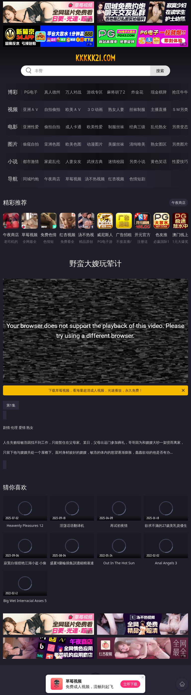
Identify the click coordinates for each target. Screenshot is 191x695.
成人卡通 (73, 126)
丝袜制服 (137, 109)
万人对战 (73, 92)
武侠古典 (95, 161)
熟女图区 (159, 144)
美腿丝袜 (116, 144)
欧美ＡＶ (73, 109)
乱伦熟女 (159, 126)
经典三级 (137, 126)
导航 (13, 178)
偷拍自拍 (52, 126)
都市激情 (31, 161)
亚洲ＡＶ (31, 109)
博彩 (13, 92)
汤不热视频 (95, 179)
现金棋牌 (159, 92)
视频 (13, 109)
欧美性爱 (95, 126)
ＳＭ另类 (180, 109)
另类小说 (137, 161)
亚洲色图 (52, 144)
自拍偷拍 (52, 109)
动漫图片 (95, 144)
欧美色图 (73, 144)
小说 (13, 161)
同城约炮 (31, 179)
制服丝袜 (116, 126)
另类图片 (180, 144)
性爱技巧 (180, 161)
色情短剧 (137, 179)
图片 (13, 144)
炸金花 (137, 92)
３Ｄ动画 (95, 109)
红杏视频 (116, 179)
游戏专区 (95, 92)
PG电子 (30, 92)
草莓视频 (73, 179)
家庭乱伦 (52, 161)
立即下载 (130, 684)
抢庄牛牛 (180, 92)
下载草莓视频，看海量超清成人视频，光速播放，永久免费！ (117, 390)
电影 (13, 126)
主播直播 (159, 109)
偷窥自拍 (31, 144)
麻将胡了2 (116, 92)
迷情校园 (116, 161)
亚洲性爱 (31, 126)
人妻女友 (73, 161)
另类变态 (180, 126)
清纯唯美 (137, 144)
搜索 (160, 70)
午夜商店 (52, 179)
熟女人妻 (116, 109)
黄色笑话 (159, 161)
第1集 (10, 405)
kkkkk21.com (95, 58)
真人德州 (52, 92)
